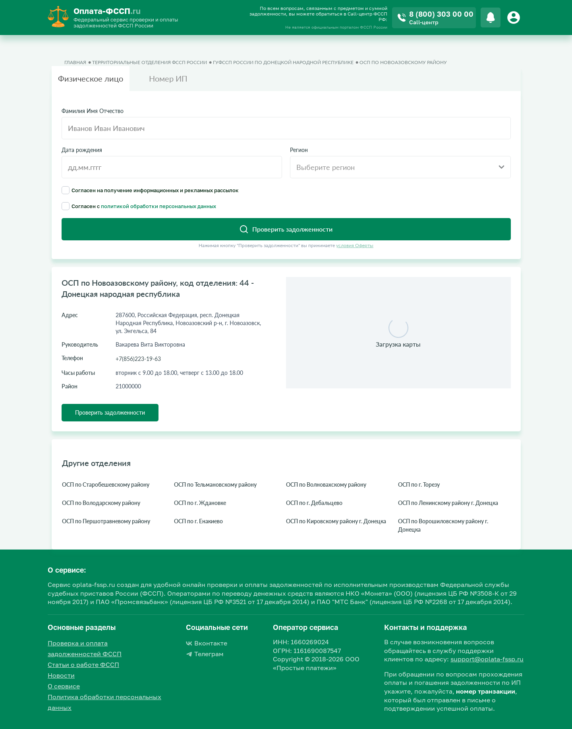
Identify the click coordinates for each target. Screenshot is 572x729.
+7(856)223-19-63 (138, 358)
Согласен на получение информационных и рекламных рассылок (150, 190)
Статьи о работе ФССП (83, 665)
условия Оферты (354, 245)
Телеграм (205, 654)
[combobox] (400, 167)
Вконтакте (206, 643)
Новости (61, 675)
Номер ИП (168, 78)
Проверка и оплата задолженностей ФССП (85, 648)
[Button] (514, 17)
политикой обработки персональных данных (158, 206)
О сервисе (64, 686)
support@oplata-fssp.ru (487, 659)
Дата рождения (82, 150)
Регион (299, 150)
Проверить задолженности (110, 412)
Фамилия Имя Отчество (93, 111)
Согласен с (139, 206)
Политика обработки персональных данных (104, 702)
